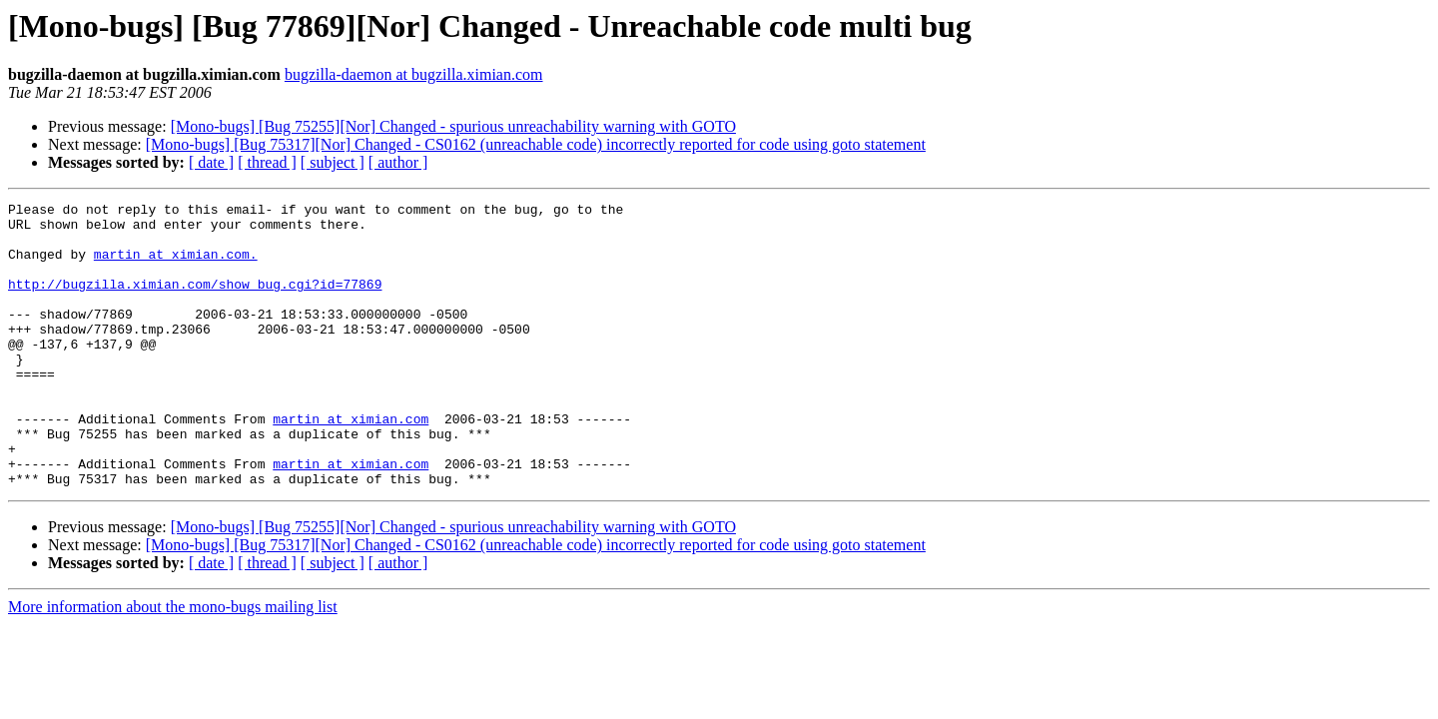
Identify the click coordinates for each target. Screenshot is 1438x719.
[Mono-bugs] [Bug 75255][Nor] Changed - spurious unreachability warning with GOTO (453, 126)
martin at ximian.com (350, 463)
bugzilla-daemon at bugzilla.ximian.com (414, 74)
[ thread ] (267, 162)
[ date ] (211, 162)
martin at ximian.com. (176, 266)
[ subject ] (332, 162)
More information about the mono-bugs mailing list (173, 663)
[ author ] (398, 162)
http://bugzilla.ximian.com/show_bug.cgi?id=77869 (194, 302)
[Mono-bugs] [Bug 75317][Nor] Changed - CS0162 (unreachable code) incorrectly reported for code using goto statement (536, 144)
